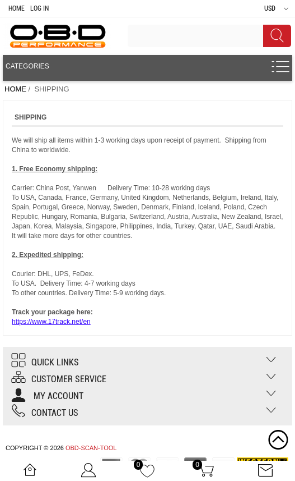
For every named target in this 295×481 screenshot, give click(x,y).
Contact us (44, 412)
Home (16, 8)
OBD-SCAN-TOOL (90, 448)
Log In (39, 8)
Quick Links (45, 362)
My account (47, 396)
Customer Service (58, 379)
